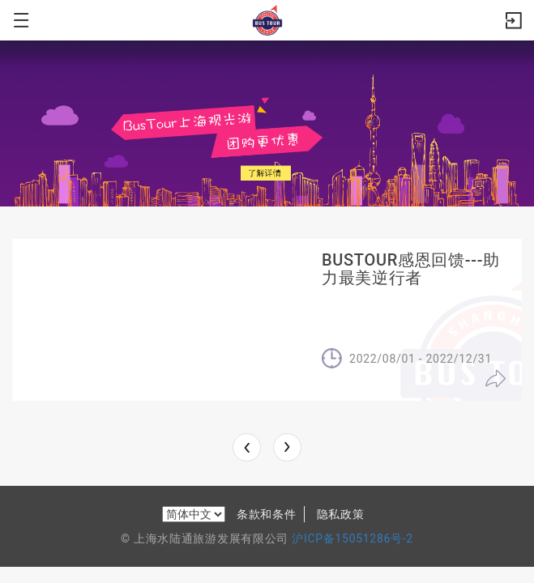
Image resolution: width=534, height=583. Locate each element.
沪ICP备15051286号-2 (352, 538)
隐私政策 (341, 514)
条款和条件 (267, 514)
